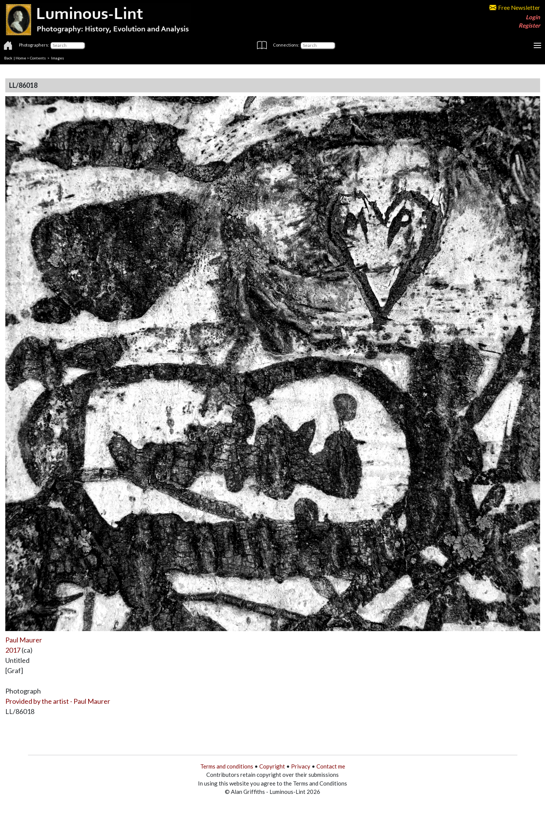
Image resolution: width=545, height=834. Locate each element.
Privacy (300, 766)
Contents (38, 58)
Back (8, 58)
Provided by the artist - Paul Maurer (57, 701)
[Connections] (317, 45)
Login (533, 17)
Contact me (330, 766)
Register (529, 25)
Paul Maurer (23, 640)
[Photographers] (67, 45)
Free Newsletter (514, 7)
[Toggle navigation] (537, 45)
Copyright (272, 766)
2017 (12, 650)
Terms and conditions (226, 766)
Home (21, 58)
